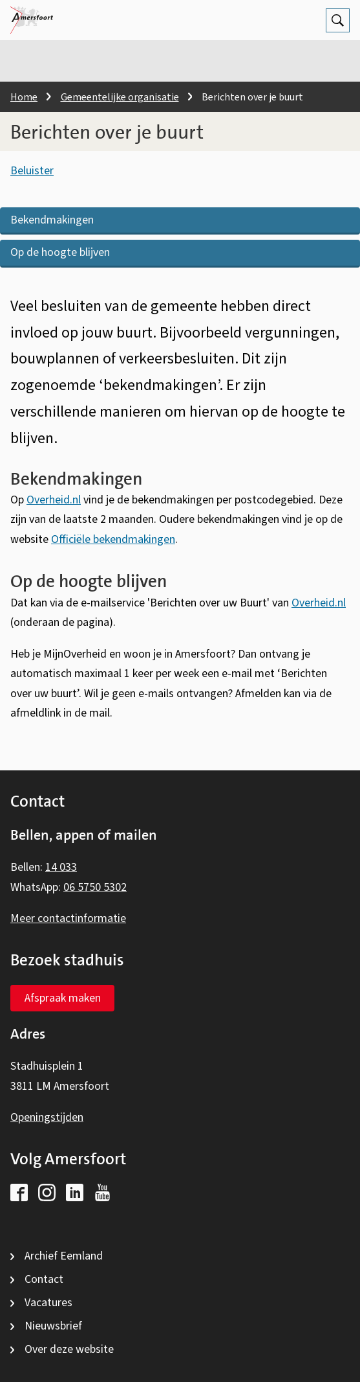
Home (23, 97)
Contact (44, 1279)
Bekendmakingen (52, 220)
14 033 (61, 867)
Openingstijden (46, 1117)
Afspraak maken (63, 998)
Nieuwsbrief (53, 1326)
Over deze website (69, 1349)
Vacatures (48, 1303)
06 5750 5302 (95, 887)
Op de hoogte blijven (60, 252)
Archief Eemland (64, 1256)
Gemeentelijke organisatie (120, 97)
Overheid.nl (53, 500)
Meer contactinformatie (68, 918)
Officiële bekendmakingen (113, 539)
